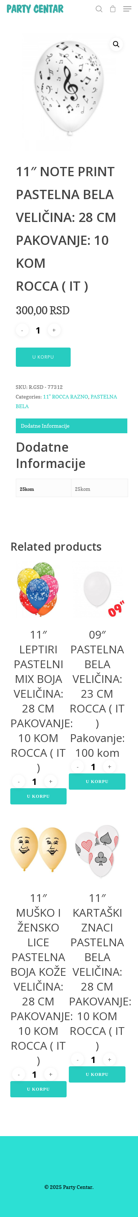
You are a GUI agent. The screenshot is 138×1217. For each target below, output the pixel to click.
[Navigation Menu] (127, 9)
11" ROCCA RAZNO (65, 396)
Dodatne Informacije (45, 426)
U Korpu (43, 357)
